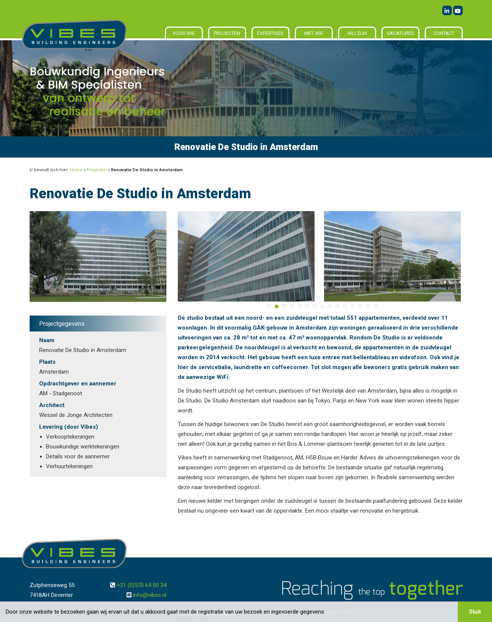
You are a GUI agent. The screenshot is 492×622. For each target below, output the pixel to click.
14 (368, 306)
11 (345, 306)
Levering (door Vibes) (68, 426)
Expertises (270, 33)
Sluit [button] (475, 611)
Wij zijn (357, 33)
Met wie (313, 33)
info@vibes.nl (149, 595)
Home (76, 169)
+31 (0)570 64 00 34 (141, 585)
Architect (52, 405)
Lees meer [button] (341, 611)
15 (375, 306)
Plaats (47, 361)
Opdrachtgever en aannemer (77, 383)
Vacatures (400, 33)
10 (337, 306)
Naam (46, 340)
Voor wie (183, 33)
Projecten (227, 33)
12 (352, 306)
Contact (443, 33)
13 (360, 306)
